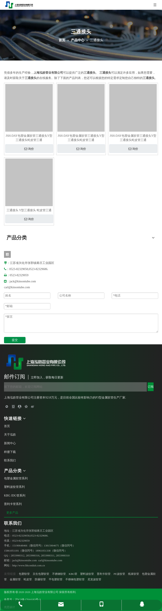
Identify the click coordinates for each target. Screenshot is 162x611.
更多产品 (12, 512)
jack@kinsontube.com (22, 281)
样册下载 (10, 452)
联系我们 (10, 460)
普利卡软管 (104, 573)
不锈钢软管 (59, 573)
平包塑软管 (55, 579)
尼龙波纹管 (94, 579)
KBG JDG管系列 (14, 495)
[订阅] (151, 386)
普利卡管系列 (13, 504)
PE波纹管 (119, 573)
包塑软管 (24, 573)
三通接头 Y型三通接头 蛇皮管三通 (29, 210)
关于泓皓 (10, 434)
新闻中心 (10, 443)
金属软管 (15, 579)
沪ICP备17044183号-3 (28, 599)
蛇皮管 (28, 579)
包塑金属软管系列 (16, 478)
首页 (7, 426)
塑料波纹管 (87, 573)
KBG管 (73, 573)
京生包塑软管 (41, 573)
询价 (29, 148)
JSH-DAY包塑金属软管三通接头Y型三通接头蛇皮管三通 (29, 138)
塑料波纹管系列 (14, 486)
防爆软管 (40, 579)
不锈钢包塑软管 (75, 579)
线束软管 (133, 573)
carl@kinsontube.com (17, 287)
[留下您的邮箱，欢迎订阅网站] (75, 387)
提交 (15, 340)
